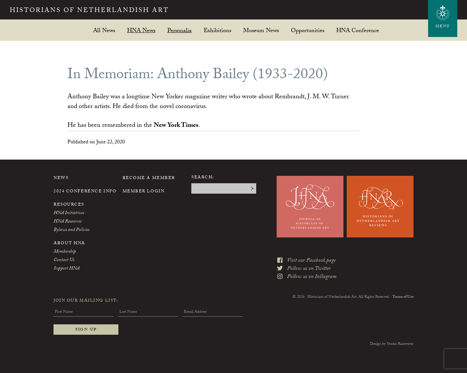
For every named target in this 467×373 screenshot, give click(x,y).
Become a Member (149, 178)
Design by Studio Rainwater (391, 344)
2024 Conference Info (85, 191)
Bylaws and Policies (71, 230)
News (61, 178)
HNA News (141, 30)
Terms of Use (402, 297)
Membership (65, 252)
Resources (69, 205)
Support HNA (66, 269)
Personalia (179, 30)
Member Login (144, 191)
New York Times (176, 125)
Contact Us (64, 260)
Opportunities (307, 30)
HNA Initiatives (69, 213)
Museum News (261, 30)
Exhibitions (217, 30)
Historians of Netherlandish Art (89, 11)
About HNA (69, 243)
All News (104, 30)
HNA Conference (357, 30)
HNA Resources (67, 222)
